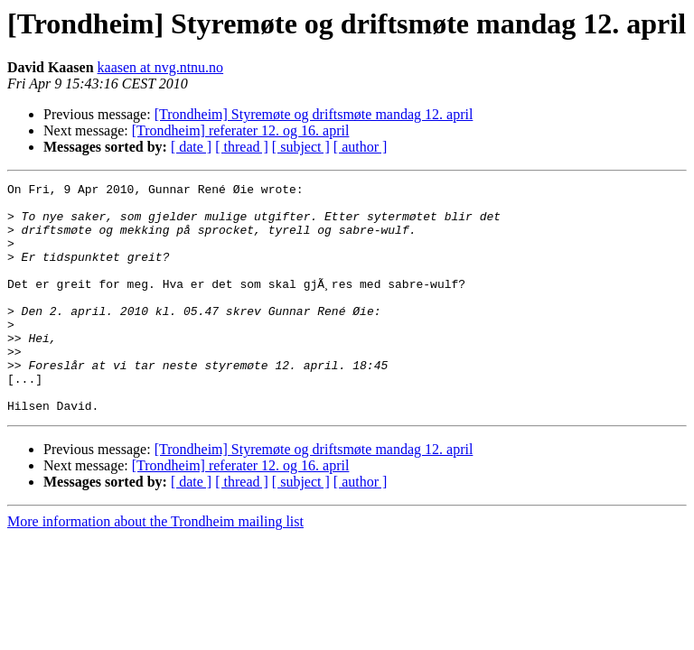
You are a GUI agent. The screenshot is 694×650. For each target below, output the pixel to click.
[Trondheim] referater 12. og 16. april (241, 130)
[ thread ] (241, 146)
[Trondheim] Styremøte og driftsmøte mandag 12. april (314, 114)
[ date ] (191, 146)
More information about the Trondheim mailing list (155, 567)
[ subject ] (301, 146)
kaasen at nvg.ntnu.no (161, 67)
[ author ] (360, 146)
